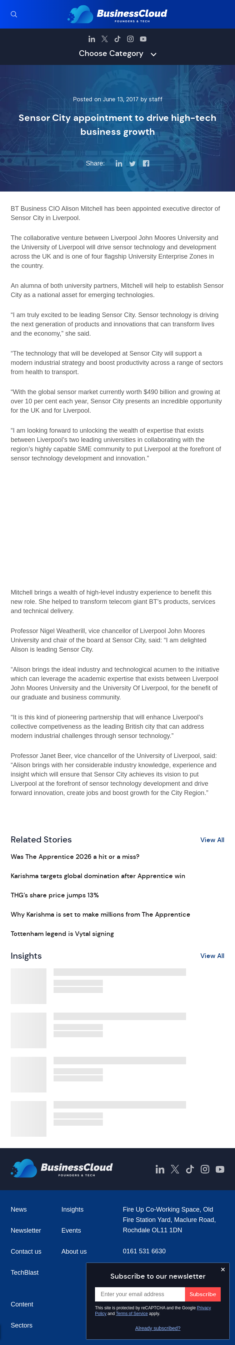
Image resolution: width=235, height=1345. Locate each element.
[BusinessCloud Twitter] (104, 39)
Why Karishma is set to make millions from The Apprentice (100, 914)
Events (71, 1230)
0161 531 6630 (144, 1251)
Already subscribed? (158, 1328)
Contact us (26, 1251)
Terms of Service (132, 1313)
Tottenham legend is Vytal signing (62, 934)
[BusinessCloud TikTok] (117, 39)
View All (212, 840)
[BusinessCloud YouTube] (143, 39)
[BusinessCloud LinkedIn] (92, 39)
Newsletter (26, 1230)
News (19, 1209)
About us (74, 1251)
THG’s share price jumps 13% (55, 895)
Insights (72, 1209)
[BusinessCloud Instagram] (130, 39)
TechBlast (25, 1272)
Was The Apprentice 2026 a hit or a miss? (75, 857)
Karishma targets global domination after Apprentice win (98, 876)
